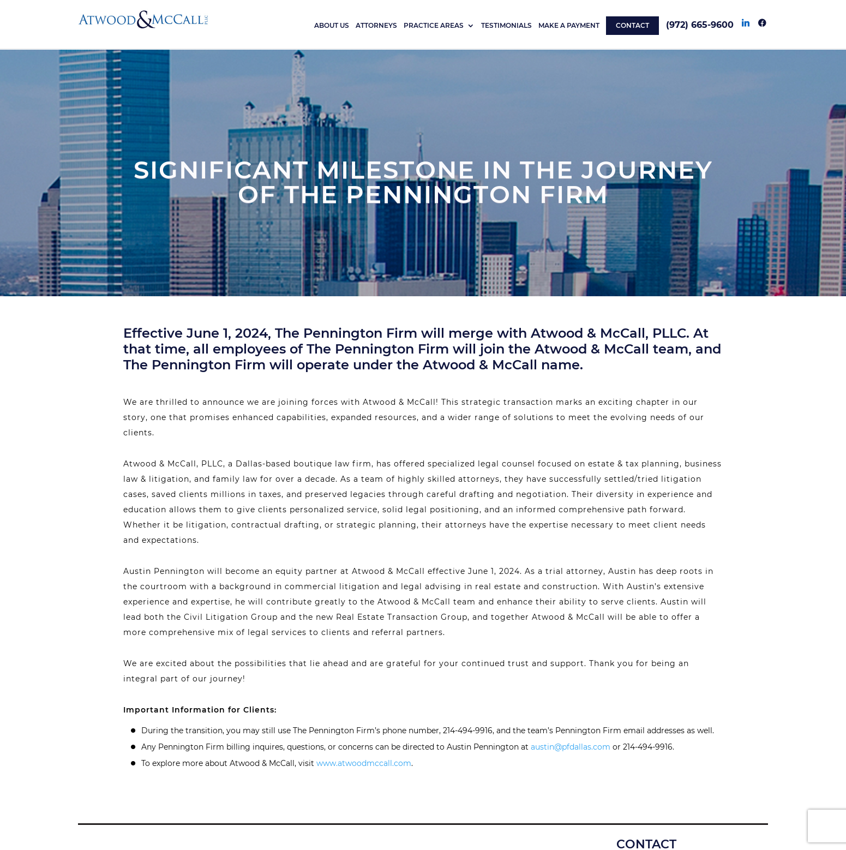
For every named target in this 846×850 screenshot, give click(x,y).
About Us (331, 25)
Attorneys (376, 25)
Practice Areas (434, 25)
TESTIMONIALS (506, 25)
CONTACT (632, 25)
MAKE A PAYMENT (568, 25)
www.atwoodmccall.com (363, 763)
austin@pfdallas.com (570, 747)
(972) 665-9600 (700, 25)
